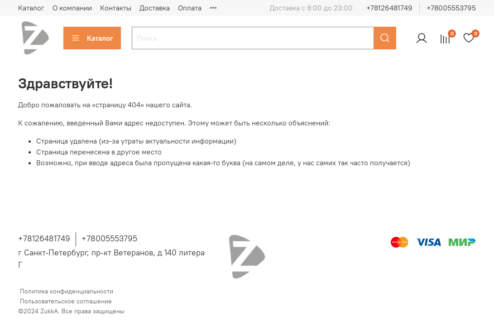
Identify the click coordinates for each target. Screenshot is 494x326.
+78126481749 (389, 7)
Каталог (31, 7)
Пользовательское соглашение (66, 301)
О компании (72, 7)
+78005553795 (451, 7)
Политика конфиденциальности (66, 291)
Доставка (154, 7)
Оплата (189, 7)
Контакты (115, 7)
